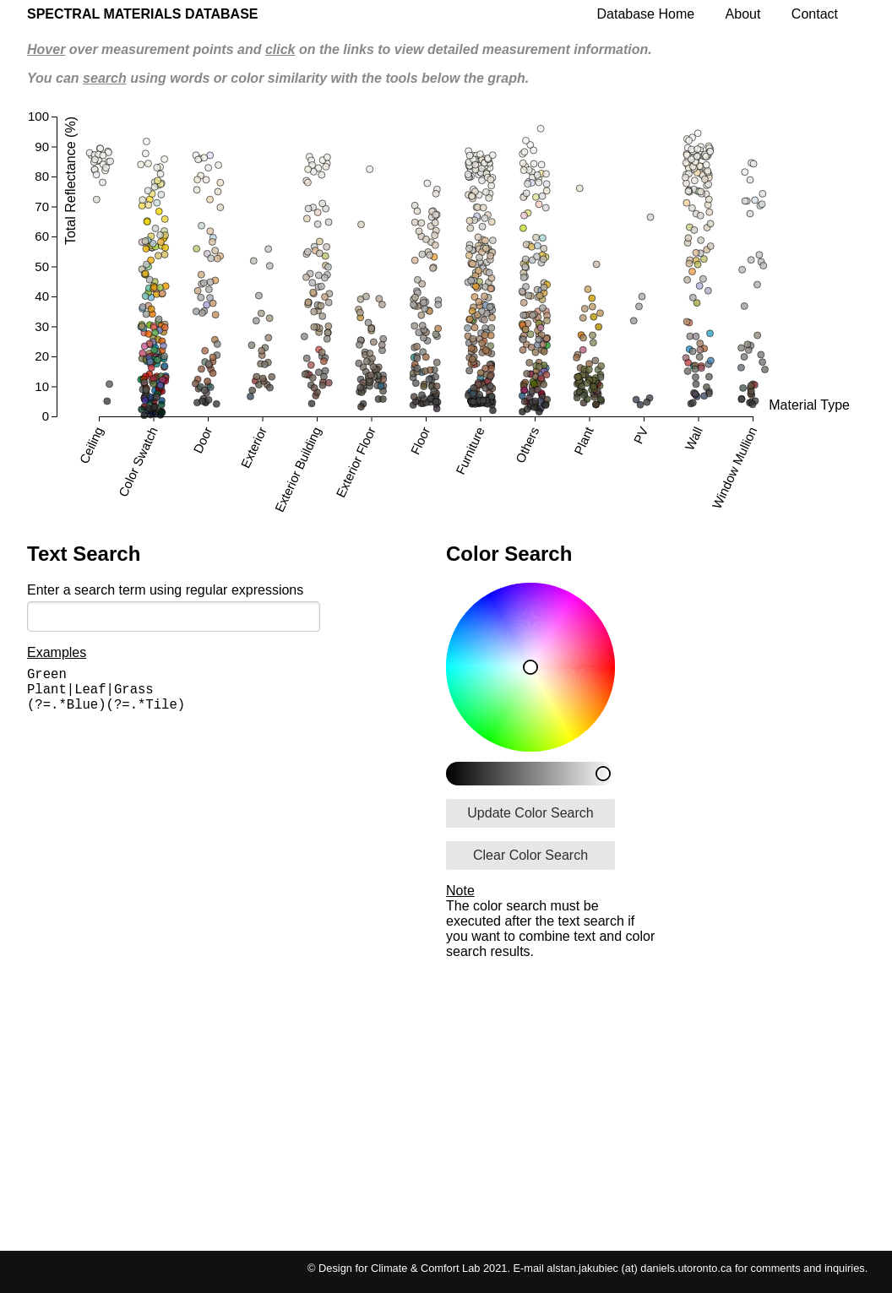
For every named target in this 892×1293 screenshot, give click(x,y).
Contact (814, 14)
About (743, 14)
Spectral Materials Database (142, 14)
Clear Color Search (530, 855)
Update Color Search (530, 813)
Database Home (646, 14)
